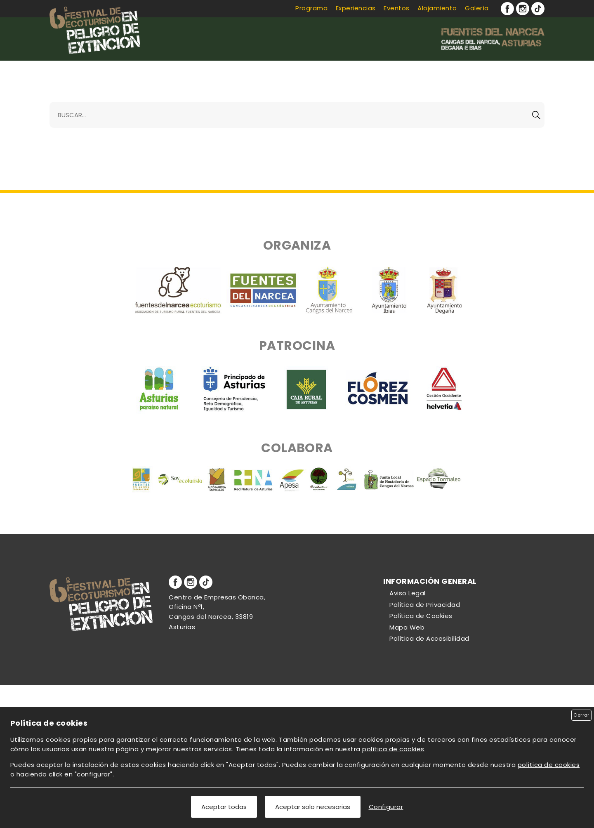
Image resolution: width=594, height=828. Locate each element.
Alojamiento (437, 8)
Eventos (396, 8)
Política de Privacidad (424, 604)
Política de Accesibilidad (429, 638)
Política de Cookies (420, 615)
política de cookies (393, 749)
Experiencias (356, 8)
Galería (476, 8)
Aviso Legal (407, 593)
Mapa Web (406, 627)
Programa (311, 8)
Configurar (386, 806)
